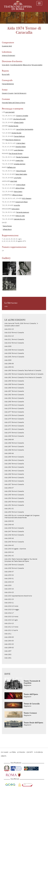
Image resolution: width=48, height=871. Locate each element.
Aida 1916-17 (9, 613)
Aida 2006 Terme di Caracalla (14, 353)
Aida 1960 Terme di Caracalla (14, 474)
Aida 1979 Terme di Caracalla (14, 405)
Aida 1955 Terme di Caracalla (14, 495)
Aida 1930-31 (9, 578)
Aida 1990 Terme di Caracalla (14, 381)
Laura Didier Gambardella (24, 129)
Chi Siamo (4, 752)
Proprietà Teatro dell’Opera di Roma (13, 103)
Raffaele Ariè (11, 167)
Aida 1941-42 (9, 556)
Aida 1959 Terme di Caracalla (14, 478)
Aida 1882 (7, 654)
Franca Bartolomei (8, 84)
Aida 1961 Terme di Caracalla (14, 471)
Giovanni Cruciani (8, 93)
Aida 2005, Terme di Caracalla (14, 357)
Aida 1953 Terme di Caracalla (14, 502)
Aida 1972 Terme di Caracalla (14, 426)
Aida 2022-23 (9, 329)
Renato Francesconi (22, 157)
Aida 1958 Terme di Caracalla (14, 481)
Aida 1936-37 (9, 572)
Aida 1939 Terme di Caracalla (14, 565)
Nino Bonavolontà (16, 65)
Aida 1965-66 (9, 453)
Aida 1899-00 (9, 648)
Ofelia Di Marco (17, 195)
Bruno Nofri (6, 74)
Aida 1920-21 (9, 603)
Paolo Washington (21, 174)
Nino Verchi (5, 65)
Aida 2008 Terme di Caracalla (14, 350)
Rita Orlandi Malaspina (13, 140)
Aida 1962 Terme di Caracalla (14, 467)
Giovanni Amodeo (22, 116)
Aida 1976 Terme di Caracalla (14, 415)
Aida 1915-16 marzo (11, 617)
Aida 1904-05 (9, 641)
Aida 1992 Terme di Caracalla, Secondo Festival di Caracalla (23, 374)
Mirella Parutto (13, 126)
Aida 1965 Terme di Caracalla (14, 457)
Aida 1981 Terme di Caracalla (14, 398)
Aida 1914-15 (9, 623)
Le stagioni (21, 752)
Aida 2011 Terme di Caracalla (14, 339)
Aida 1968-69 (9, 439)
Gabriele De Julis (19, 219)
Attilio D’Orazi (19, 188)
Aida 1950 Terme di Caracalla (14, 512)
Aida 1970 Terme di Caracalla (14, 433)
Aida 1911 (7, 634)
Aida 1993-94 (9, 367)
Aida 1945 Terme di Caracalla (14, 542)
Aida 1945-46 (9, 538)
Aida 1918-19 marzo (11, 606)
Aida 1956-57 (9, 488)
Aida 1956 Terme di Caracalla (14, 491)
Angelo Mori (19, 160)
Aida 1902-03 (9, 644)
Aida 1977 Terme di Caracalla (14, 412)
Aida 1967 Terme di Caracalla (14, 446)
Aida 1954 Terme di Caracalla (14, 498)
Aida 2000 (7, 360)
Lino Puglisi (17, 178)
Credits (3, 756)
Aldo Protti (13, 181)
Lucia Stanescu (19, 150)
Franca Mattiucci (19, 136)
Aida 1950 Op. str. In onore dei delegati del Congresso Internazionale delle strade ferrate (21, 516)
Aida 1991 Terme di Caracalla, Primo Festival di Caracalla (23, 377)
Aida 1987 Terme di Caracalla (14, 391)
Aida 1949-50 (9, 521)
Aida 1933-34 (9, 575)
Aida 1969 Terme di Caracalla (14, 436)
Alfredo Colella (18, 122)
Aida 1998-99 (9, 364)
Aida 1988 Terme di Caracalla (14, 388)
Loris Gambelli (10, 112)
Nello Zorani (15, 209)
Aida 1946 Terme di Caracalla (14, 535)
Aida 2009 (7, 346)
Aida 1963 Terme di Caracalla (14, 464)
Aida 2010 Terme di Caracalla (14, 343)
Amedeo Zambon (19, 164)
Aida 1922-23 (9, 599)
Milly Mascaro (26, 198)
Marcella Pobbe (20, 147)
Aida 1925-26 (9, 589)
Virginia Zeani (20, 143)
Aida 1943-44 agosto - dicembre (15, 549)
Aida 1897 (7, 651)
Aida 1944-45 (9, 545)
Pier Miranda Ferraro (15, 153)
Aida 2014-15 (9, 336)
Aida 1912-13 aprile (11, 630)
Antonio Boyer (20, 185)
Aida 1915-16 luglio (11, 620)
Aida (5, 306)
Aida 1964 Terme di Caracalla (14, 460)
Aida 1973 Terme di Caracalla (14, 422)
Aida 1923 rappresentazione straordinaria (18, 596)
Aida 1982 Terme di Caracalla (14, 395)
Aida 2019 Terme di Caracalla (14, 333)
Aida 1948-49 (9, 525)
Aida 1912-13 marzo (11, 627)
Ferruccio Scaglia (36, 65)
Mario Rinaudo (21, 171)
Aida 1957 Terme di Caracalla (14, 484)
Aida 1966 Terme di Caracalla (14, 450)
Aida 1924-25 (9, 592)
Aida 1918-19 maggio (11, 610)
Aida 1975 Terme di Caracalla (14, 419)
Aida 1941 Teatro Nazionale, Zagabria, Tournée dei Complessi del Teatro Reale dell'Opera (20, 560)
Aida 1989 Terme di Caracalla (14, 384)
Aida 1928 (7, 585)
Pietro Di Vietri (20, 216)
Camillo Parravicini (20, 93)
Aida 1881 (7, 658)
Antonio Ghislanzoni (8, 55)
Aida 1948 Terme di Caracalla (14, 528)
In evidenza (38, 752)
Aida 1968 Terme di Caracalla (14, 443)
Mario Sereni (18, 192)
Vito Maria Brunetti (19, 119)
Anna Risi (17, 205)
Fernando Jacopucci (22, 212)
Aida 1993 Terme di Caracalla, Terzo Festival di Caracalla (22, 370)
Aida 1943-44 (9, 552)
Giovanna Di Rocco (21, 202)
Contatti (29, 752)
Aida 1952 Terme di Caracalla (14, 505)
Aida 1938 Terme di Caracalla (14, 568)
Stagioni (27, 685)
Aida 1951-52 (9, 509)
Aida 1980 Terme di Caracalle (14, 402)
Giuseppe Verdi (7, 46)
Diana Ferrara (7, 226)
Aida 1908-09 (9, 637)
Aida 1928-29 (9, 582)
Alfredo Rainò (7, 229)
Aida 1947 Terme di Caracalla (14, 531)
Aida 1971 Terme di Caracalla (14, 429)
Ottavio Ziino (27, 65)
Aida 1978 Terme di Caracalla (14, 408)
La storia (12, 752)
